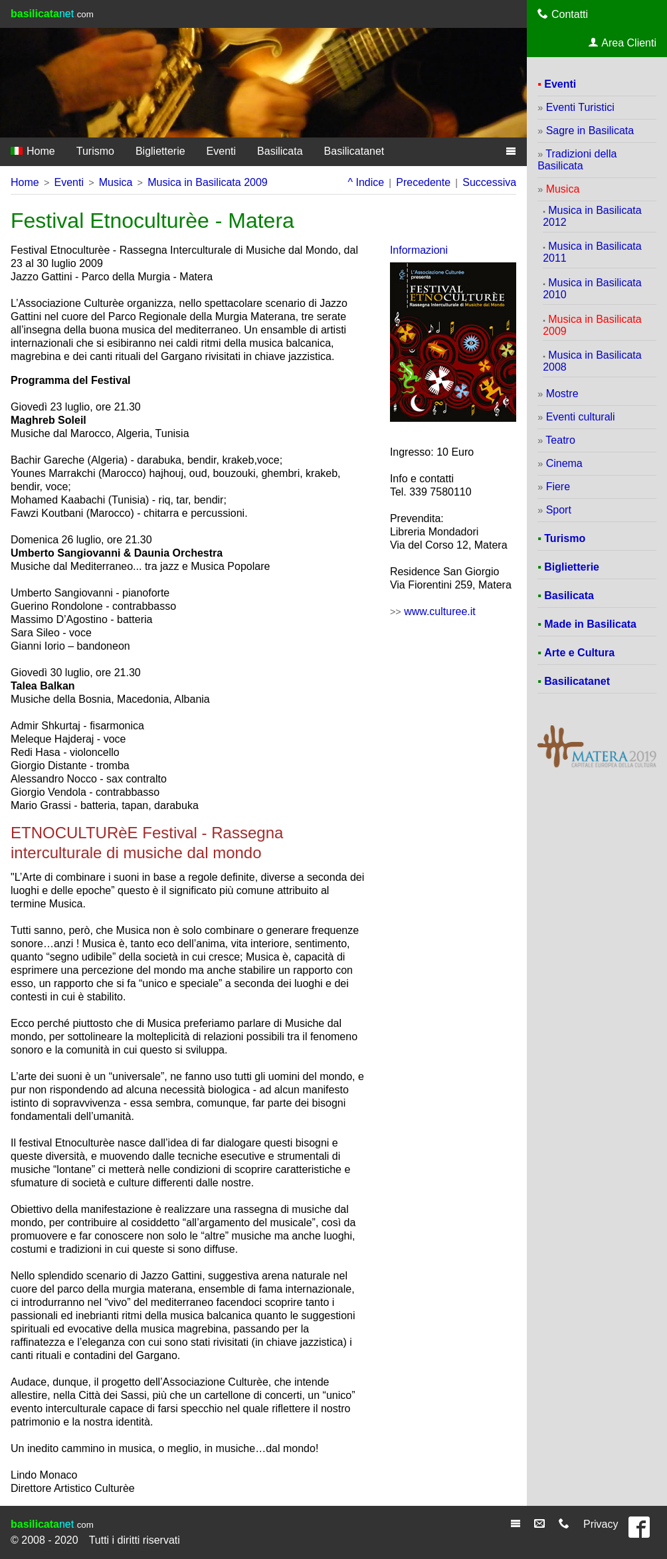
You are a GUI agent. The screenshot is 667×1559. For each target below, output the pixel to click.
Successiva (489, 182)
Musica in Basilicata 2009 (207, 182)
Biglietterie (160, 151)
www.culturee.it (440, 611)
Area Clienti (622, 42)
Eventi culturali (580, 416)
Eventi (221, 151)
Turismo (95, 151)
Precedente (423, 182)
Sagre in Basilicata (590, 130)
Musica (116, 182)
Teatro (560, 440)
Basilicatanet (354, 151)
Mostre (562, 393)
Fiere (558, 486)
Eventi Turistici (580, 107)
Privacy (600, 1524)
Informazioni (419, 250)
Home (33, 151)
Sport (558, 509)
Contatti (562, 14)
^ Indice (365, 182)
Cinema (564, 463)
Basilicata (279, 151)
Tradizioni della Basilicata (577, 159)
